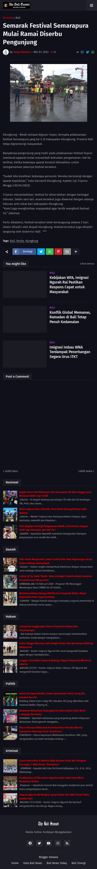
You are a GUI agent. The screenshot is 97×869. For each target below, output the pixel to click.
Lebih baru (11, 471)
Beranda (8, 18)
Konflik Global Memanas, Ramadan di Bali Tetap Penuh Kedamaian (70, 317)
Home (15, 863)
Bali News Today (57, 863)
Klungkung (31, 241)
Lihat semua (87, 263)
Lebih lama (85, 471)
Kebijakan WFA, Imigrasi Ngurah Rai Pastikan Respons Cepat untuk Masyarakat (69, 284)
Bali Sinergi (79, 863)
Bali (18, 18)
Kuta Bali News (32, 863)
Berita (20, 241)
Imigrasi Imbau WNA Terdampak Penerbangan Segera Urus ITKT (70, 352)
